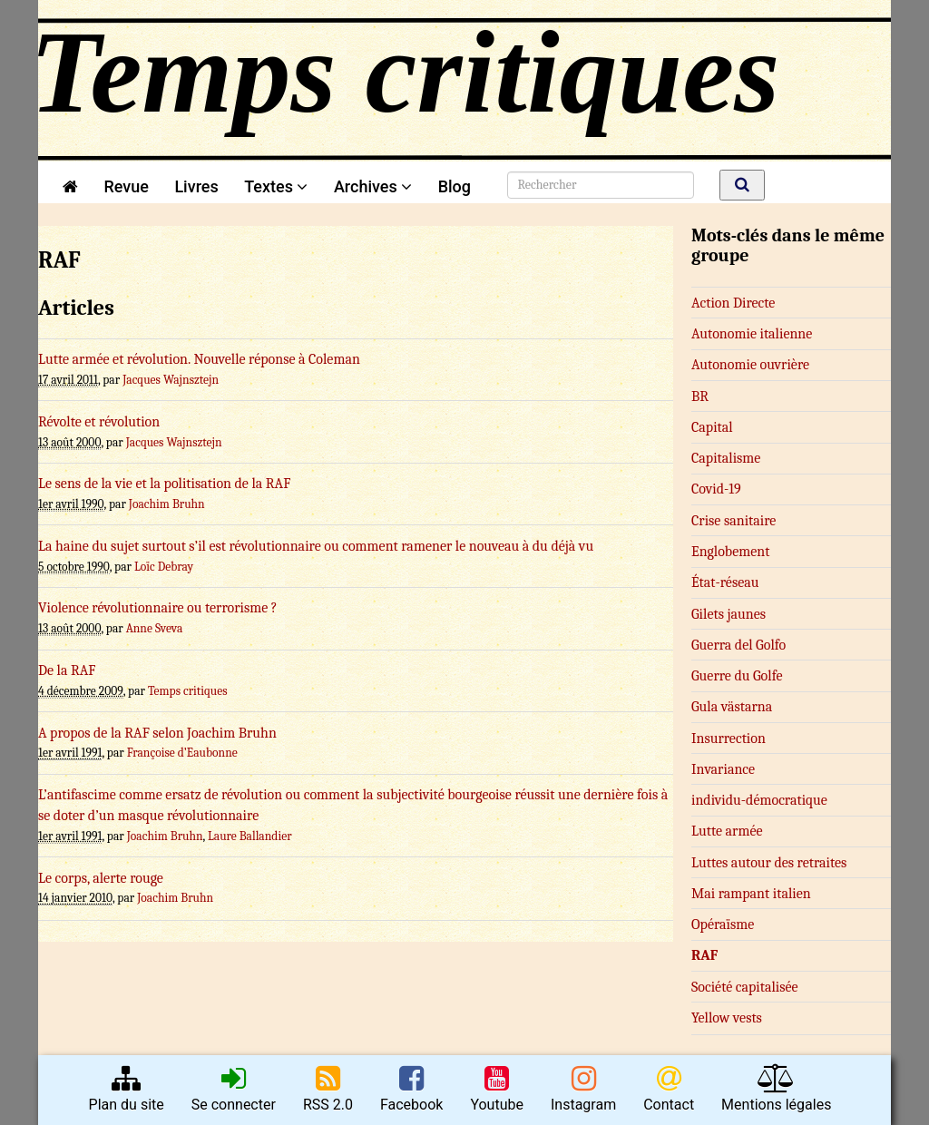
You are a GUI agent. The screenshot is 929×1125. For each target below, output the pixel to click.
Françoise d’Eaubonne (182, 752)
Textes (276, 186)
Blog (458, 186)
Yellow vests (726, 1018)
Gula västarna (731, 707)
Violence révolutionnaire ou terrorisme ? (158, 608)
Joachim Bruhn (167, 504)
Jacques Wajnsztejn (170, 379)
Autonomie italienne (751, 334)
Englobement (730, 551)
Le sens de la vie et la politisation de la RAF (164, 483)
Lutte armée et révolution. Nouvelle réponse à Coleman (199, 359)
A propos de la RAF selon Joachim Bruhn (157, 733)
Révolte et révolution (99, 422)
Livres (196, 186)
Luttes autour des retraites (768, 863)
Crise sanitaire (733, 521)
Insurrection (728, 738)
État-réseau (724, 582)
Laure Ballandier (250, 836)
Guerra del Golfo (738, 645)
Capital (712, 427)
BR (700, 396)
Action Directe (733, 303)
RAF (704, 955)
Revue (125, 186)
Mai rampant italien (751, 893)
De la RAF (67, 670)
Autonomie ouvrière (750, 365)
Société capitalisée (744, 987)
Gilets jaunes (728, 614)
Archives (373, 186)
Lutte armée (727, 831)
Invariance (723, 769)
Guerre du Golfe (737, 676)
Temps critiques (188, 691)
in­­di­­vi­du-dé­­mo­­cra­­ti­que (759, 800)
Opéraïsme (722, 924)
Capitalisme (725, 458)
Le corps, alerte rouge (100, 878)
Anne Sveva (154, 628)
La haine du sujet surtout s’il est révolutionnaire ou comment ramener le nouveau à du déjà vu (315, 546)
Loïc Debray (163, 566)
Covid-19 (716, 489)
